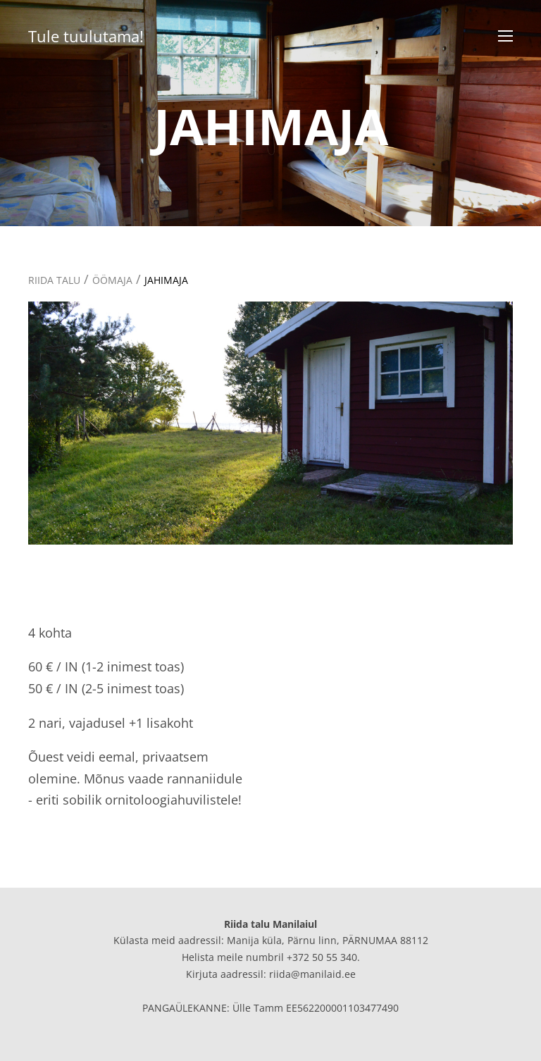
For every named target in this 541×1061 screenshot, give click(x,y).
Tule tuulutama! (86, 35)
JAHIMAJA (166, 280)
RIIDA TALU (54, 280)
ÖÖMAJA (112, 280)
